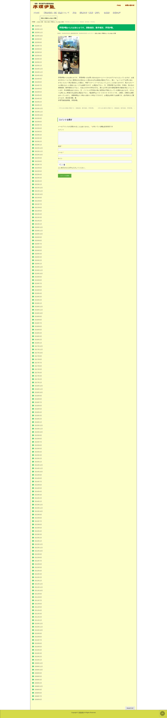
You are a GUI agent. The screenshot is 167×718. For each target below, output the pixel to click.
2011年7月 (38, 600)
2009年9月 (38, 673)
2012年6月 (38, 564)
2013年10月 (39, 511)
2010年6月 (38, 643)
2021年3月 (38, 217)
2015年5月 (38, 448)
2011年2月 (38, 617)
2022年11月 (39, 151)
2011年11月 (39, 587)
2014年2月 (38, 498)
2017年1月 (38, 382)
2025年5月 (38, 52)
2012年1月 (38, 580)
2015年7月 (38, 442)
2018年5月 (38, 330)
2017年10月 (39, 353)
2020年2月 (38, 260)
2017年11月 (39, 349)
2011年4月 (38, 610)
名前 (60, 149)
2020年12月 (39, 227)
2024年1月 (38, 105)
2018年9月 (38, 316)
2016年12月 (39, 386)
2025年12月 (39, 29)
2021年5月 (38, 211)
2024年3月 (38, 98)
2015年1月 (38, 462)
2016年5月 (38, 409)
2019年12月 (39, 267)
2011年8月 (38, 597)
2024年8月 (38, 82)
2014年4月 (38, 491)
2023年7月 (38, 125)
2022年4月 (38, 174)
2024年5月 (38, 92)
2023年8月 (38, 121)
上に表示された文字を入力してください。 (72, 170)
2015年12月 (39, 425)
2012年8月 (38, 557)
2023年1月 (38, 145)
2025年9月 (38, 39)
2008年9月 (38, 689)
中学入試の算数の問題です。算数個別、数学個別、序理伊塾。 (76, 108)
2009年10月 (39, 670)
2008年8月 (38, 693)
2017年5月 (38, 369)
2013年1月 (38, 541)
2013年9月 (38, 514)
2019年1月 (38, 303)
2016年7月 (38, 402)
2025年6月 (38, 49)
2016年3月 (38, 415)
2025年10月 (39, 36)
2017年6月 (38, 366)
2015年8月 (38, 438)
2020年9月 (38, 237)
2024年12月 (39, 69)
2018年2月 (38, 339)
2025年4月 (38, 55)
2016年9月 (38, 396)
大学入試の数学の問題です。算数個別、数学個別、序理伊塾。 (116, 108)
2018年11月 (39, 310)
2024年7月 (38, 85)
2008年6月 (38, 699)
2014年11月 (39, 468)
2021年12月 (39, 188)
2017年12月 (39, 346)
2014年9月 (38, 475)
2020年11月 (39, 230)
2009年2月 (38, 683)
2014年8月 (38, 478)
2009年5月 (38, 676)
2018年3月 (38, 336)
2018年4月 (38, 333)
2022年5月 (38, 171)
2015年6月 (38, 445)
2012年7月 (38, 561)
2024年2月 (38, 102)
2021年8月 (38, 201)
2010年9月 (38, 633)
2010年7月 (38, 640)
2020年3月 (38, 257)
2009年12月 (39, 663)
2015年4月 (38, 452)
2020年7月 (38, 244)
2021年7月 (38, 204)
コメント (61, 129)
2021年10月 (39, 194)
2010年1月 (38, 660)
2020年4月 (38, 254)
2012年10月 (39, 551)
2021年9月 (38, 197)
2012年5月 (38, 567)
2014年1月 (38, 501)
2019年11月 (39, 270)
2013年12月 (39, 505)
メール (60, 155)
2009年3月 (38, 680)
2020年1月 (38, 263)
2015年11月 (39, 429)
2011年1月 (38, 620)
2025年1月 (38, 65)
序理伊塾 (81, 712)
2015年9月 (38, 435)
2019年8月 (38, 280)
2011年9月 (38, 594)
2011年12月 (39, 584)
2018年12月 (39, 306)
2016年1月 (38, 422)
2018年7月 (38, 323)
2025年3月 (38, 59)
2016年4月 (38, 412)
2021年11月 (39, 191)
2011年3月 (38, 613)
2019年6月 (38, 287)
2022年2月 (38, 181)
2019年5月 (38, 290)
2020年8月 (38, 240)
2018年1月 (38, 343)
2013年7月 (38, 521)
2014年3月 (38, 495)
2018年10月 (39, 313)
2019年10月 (39, 273)
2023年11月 (39, 112)
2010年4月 (38, 650)
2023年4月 (38, 135)
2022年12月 (39, 148)
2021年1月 (38, 224)
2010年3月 (38, 653)
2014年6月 (38, 485)
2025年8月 (38, 42)
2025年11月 (39, 32)
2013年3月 (38, 534)
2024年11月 (39, 72)
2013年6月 (38, 524)
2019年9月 (38, 277)
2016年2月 (38, 419)
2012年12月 (39, 544)
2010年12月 (39, 623)
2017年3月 (38, 376)
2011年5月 (38, 607)
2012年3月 (38, 574)
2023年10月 (39, 115)
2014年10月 (39, 471)
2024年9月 (38, 79)
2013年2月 (38, 538)
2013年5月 (38, 528)
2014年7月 (38, 481)
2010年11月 (39, 627)
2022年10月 (39, 155)
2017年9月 (38, 356)
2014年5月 (38, 488)
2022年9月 (38, 158)
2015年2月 (38, 458)
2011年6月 (38, 604)
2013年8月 (38, 518)
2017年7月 (38, 363)
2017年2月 (38, 379)
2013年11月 (39, 508)
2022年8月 (38, 161)
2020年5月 (38, 250)
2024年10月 (39, 75)
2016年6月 (38, 405)
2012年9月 (38, 554)
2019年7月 (38, 283)
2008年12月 (39, 686)
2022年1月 (38, 184)
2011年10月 (39, 590)
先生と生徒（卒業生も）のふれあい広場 (105, 33)
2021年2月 (38, 221)
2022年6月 (38, 168)
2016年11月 (39, 389)
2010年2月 (38, 656)
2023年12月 (39, 108)
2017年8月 (38, 359)
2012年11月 (39, 547)
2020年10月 (39, 234)
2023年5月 (38, 131)
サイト (60, 161)
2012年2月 (38, 577)
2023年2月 (38, 141)
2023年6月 (38, 128)
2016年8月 (38, 399)
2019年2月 (38, 300)
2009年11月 (39, 666)
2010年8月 (38, 637)
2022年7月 (38, 164)
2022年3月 (38, 178)
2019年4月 (38, 293)
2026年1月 (38, 26)
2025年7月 (38, 46)
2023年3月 (38, 138)
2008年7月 (38, 696)
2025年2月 (38, 62)
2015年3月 (38, 455)
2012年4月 (38, 571)
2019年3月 (38, 296)
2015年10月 (39, 432)
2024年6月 (38, 88)
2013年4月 (38, 531)
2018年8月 (38, 320)
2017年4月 (38, 372)
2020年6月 (38, 247)
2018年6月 (38, 326)
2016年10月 (39, 392)
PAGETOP (130, 708)
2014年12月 (39, 465)
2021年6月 (38, 207)
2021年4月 (38, 214)
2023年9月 (38, 118)
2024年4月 (38, 95)
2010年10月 (39, 630)
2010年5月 (38, 646)
